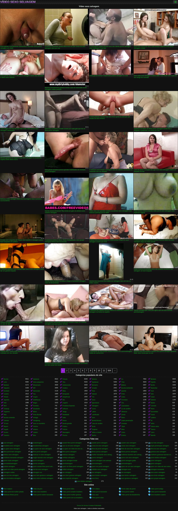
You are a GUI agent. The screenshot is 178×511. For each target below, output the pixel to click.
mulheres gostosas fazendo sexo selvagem (161, 455)
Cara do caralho (97, 423)
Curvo (94, 409)
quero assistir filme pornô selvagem (44, 466)
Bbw (34, 435)
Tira (122, 403)
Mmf (5, 406)
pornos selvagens (39, 463)
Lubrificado (95, 414)
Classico (6, 435)
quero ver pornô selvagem (100, 466)
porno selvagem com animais (101, 460)
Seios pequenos (38, 382)
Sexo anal (95, 495)
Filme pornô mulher (127, 492)
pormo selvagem (97, 457)
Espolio (153, 382)
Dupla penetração (127, 420)
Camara (6, 420)
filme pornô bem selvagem (12, 452)
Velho (152, 423)
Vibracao (124, 411)
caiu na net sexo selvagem (71, 446)
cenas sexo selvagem (128, 446)
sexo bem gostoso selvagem (71, 475)
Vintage (35, 417)
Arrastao (124, 423)
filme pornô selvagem (40, 452)
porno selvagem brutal (69, 460)
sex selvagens (96, 472)
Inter (5, 403)
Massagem (66, 432)
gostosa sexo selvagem (158, 452)
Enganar (94, 429)
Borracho (95, 385)
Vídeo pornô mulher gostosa (71, 495)
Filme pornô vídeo (68, 489)
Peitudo (64, 379)
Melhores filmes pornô (11, 495)
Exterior (153, 400)
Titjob (123, 426)
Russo (64, 420)
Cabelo (35, 432)
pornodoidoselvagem (10, 463)
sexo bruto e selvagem (128, 475)
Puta (93, 391)
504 (109, 370)
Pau (34, 394)
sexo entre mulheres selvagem (43, 478)
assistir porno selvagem (99, 443)
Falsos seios (155, 426)
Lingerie (65, 403)
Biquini (6, 426)
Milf (34, 388)
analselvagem (37, 443)
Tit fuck (6, 423)
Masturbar (154, 388)
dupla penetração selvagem (160, 446)
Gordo (123, 414)
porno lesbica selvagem (158, 457)
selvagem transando (157, 469)
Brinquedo (65, 394)
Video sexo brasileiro (40, 492)
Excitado (6, 391)
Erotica (123, 435)
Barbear (6, 385)
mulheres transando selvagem (13, 457)
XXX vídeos (96, 489)
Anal (152, 391)
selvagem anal (126, 469)
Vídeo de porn (37, 489)
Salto (64, 417)
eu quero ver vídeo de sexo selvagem (73, 449)
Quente (123, 391)
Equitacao (95, 382)
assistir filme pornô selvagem (72, 443)
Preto (123, 394)
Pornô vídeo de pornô (128, 489)
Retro (123, 417)
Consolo (153, 406)
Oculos (6, 432)
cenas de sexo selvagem (100, 446)
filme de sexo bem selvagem (130, 449)
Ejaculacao (95, 403)
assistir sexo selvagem (128, 443)
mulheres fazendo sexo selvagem (132, 455)
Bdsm (35, 411)
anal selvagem (8, 443)
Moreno (94, 379)
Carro (152, 432)
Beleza (123, 385)
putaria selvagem (9, 466)
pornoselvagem (97, 463)
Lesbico (153, 417)
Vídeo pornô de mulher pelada (13, 492)
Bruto (93, 426)
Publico (64, 426)
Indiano (35, 429)
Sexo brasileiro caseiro (158, 495)
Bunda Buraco (96, 420)
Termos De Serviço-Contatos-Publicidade (89, 505)
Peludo (6, 397)
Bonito (153, 385)
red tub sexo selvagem (40, 469)
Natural (94, 394)
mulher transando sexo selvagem (103, 455)
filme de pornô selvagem (100, 449)
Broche (6, 379)
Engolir (6, 429)
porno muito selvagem (11, 460)
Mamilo (153, 435)
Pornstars (124, 400)
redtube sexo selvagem (99, 469)
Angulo (35, 397)
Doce (93, 400)
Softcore (65, 409)
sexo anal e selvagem (158, 472)
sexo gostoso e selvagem (129, 478)
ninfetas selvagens (68, 457)
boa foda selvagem (157, 443)
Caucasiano (125, 406)
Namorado (36, 391)
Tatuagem (95, 406)
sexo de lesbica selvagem (12, 478)
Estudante (36, 409)
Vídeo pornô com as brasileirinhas (73, 498)
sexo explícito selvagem (70, 478)
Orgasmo (7, 411)
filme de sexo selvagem (158, 449)
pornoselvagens (126, 463)
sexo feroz (95, 478)
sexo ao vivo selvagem (11, 475)
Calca (123, 397)
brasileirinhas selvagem (40, 446)
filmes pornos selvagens (129, 452)
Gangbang (36, 420)
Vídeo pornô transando (99, 492)
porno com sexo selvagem (130, 457)
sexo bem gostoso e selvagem (43, 475)
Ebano (153, 403)
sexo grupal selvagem (158, 478)
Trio (93, 397)
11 (104, 370)
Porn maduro (8, 489)
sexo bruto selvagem (157, 475)
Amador (94, 388)
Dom (93, 417)
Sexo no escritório (39, 423)
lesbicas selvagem (68, 455)
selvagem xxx (37, 472)
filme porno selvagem (69, 452)
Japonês (6, 400)
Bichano (153, 379)
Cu (122, 379)
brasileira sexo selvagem (12, 446)
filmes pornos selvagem (99, 452)
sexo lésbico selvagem (84, 481)
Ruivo (153, 409)
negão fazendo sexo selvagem (43, 457)
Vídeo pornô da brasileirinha (130, 495)
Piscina (64, 435)
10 (99, 370)
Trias (122, 382)
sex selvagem (66, 472)
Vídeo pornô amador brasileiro (72, 492)
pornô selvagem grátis (128, 460)
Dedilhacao (36, 400)
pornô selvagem (38, 460)
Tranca (153, 429)
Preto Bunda (37, 414)
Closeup (6, 409)
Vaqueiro (6, 388)
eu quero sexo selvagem (12, 449)
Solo (152, 394)
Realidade (65, 414)
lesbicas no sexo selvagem (42, 455)
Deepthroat (66, 397)
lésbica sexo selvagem (11, 455)
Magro (35, 403)
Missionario (37, 385)
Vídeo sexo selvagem (18, 2)
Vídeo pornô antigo (157, 489)
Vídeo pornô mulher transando (43, 495)
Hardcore (36, 379)
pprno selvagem (156, 463)
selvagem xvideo (9, 472)
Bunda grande (67, 423)
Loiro (5, 382)
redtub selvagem (67, 469)
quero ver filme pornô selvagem (72, 466)
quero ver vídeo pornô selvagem (14, 469)
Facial (153, 414)
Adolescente (66, 385)
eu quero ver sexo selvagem (42, 449)
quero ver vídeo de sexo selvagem (161, 466)
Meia (64, 391)
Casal (153, 397)
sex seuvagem (126, 472)
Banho (94, 435)
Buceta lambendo (127, 388)
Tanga (64, 411)
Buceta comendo (9, 417)
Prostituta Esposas (68, 406)
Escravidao (154, 411)
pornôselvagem (67, 463)
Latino (94, 411)
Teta (63, 382)
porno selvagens (156, 460)
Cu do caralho (126, 409)
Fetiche (35, 426)
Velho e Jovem (97, 432)
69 (151, 420)
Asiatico (65, 388)
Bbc (63, 400)
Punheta (36, 406)
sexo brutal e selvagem (99, 475)
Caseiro (6, 394)
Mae (5, 414)
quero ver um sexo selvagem (130, 466)
